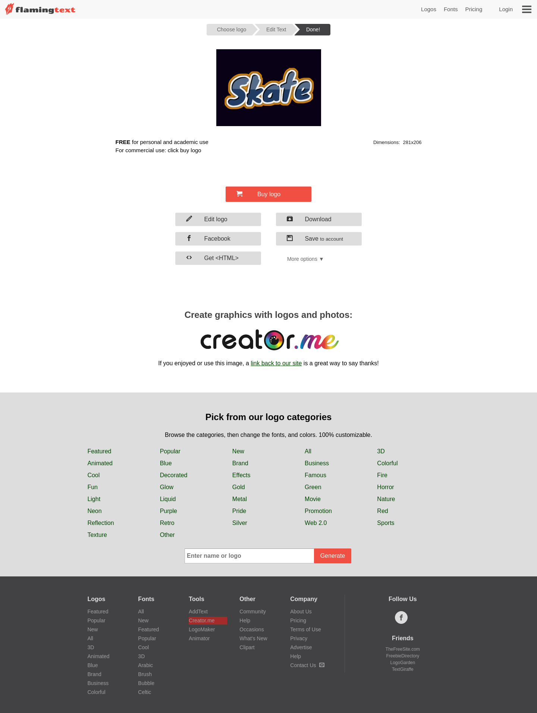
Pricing (473, 9)
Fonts (451, 9)
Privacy (298, 638)
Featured (99, 451)
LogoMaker (202, 629)
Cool (93, 475)
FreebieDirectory (403, 656)
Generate (332, 556)
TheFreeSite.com (403, 649)
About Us (301, 612)
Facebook (208, 238)
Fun (92, 487)
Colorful (387, 463)
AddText (198, 612)
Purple (168, 511)
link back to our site (276, 363)
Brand (240, 463)
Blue (166, 463)
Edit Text (276, 29)
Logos (428, 9)
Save (315, 238)
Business (317, 463)
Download (309, 219)
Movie (313, 499)
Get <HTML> (212, 257)
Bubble (146, 683)
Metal (239, 499)
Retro (167, 523)
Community (252, 612)
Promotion (318, 511)
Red (382, 511)
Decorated (174, 475)
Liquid (168, 499)
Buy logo (258, 194)
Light (93, 499)
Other (167, 535)
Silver (239, 523)
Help (244, 620)
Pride (239, 511)
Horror (385, 487)
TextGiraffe (403, 669)
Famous (315, 475)
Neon (94, 511)
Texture (97, 535)
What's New (253, 638)
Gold (238, 487)
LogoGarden (402, 662)
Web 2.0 (316, 523)
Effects (241, 475)
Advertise (301, 647)
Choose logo (231, 29)
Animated (100, 463)
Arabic (145, 665)
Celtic (144, 692)
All (308, 451)
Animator (199, 638)
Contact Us (307, 665)
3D (380, 451)
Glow (166, 487)
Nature (386, 499)
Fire (382, 475)
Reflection (100, 523)
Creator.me (201, 620)
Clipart (246, 647)
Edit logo (206, 219)
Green (313, 487)
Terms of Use (305, 629)
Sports (385, 523)
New (238, 451)
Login (506, 9)
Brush (145, 674)
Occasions (251, 629)
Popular (170, 451)
